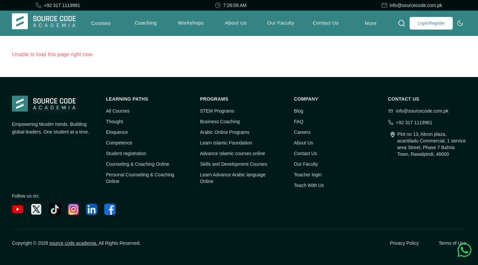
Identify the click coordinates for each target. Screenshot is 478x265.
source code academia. (74, 243)
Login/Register (431, 23)
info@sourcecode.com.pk (416, 5)
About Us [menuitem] (236, 23)
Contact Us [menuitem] (326, 23)
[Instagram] (73, 209)
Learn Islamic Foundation (226, 142)
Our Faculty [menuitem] (280, 23)
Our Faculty (306, 164)
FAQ (298, 121)
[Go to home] (46, 23)
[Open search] (402, 23)
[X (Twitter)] (36, 209)
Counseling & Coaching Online (137, 164)
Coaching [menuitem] (146, 23)
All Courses (118, 111)
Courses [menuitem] (101, 23)
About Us (303, 142)
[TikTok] (55, 209)
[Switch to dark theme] (460, 23)
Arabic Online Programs (224, 132)
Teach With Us (309, 185)
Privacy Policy (404, 243)
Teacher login (308, 174)
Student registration (126, 153)
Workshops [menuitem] (191, 23)
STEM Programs (217, 111)
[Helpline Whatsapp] (464, 250)
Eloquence (117, 132)
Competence (119, 142)
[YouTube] (18, 209)
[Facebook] (110, 209)
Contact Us (305, 153)
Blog (298, 111)
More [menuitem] (371, 23)
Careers (302, 132)
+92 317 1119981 (62, 5)
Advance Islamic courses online (232, 153)
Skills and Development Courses (233, 164)
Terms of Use (452, 243)
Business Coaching (220, 121)
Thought (114, 121)
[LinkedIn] (92, 209)
